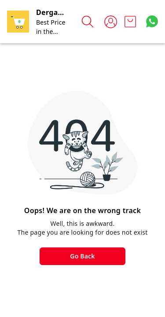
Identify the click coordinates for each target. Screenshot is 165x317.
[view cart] (130, 21)
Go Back (82, 256)
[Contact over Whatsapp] (152, 21)
